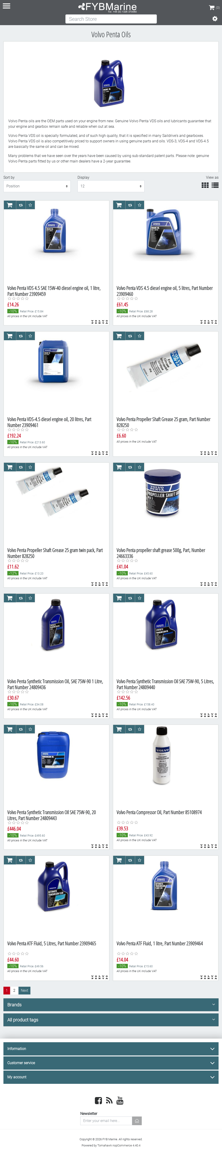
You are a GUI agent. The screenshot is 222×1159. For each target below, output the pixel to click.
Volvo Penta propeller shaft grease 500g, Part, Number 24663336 (161, 553)
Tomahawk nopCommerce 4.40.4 (118, 1145)
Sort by (9, 177)
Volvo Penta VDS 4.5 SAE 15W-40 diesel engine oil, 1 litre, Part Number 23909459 (54, 291)
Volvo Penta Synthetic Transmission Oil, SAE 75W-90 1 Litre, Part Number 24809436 (55, 684)
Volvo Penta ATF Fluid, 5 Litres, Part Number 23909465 (51, 943)
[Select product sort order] (37, 186)
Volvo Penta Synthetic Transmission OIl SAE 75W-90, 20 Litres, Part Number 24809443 (51, 815)
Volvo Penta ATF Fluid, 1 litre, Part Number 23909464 (160, 943)
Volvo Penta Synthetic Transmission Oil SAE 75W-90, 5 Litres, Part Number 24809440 (165, 684)
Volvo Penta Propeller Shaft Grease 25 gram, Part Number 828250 (163, 422)
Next (24, 990)
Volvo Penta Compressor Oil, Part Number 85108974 (159, 812)
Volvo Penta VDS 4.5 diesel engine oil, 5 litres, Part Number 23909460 (165, 291)
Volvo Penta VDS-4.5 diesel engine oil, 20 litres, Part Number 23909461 (49, 422)
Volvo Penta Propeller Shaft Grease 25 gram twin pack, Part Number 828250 (55, 553)
